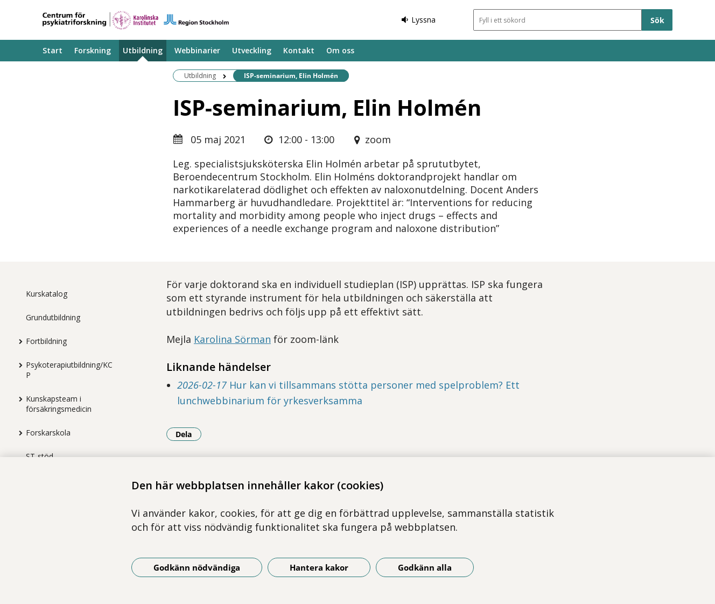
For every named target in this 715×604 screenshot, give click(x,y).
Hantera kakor (319, 567)
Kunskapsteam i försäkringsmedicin (59, 404)
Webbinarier (197, 50)
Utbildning (143, 50)
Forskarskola (48, 432)
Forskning (92, 50)
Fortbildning (46, 341)
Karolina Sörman (232, 339)
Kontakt (298, 50)
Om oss (340, 50)
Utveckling (251, 50)
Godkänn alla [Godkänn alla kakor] (425, 567)
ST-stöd (39, 456)
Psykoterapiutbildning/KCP (69, 370)
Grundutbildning (53, 317)
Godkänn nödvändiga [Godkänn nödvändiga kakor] (196, 567)
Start (52, 50)
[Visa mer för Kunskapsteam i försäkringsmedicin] (18, 399)
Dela (188, 434)
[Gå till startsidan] (136, 20)
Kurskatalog (46, 294)
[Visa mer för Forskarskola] (18, 433)
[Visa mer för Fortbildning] (18, 341)
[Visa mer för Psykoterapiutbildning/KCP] (18, 365)
